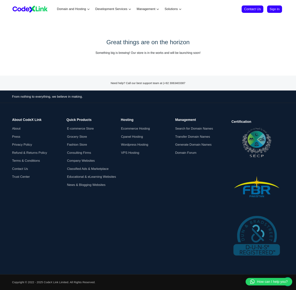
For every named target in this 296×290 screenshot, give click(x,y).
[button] (269, 281)
